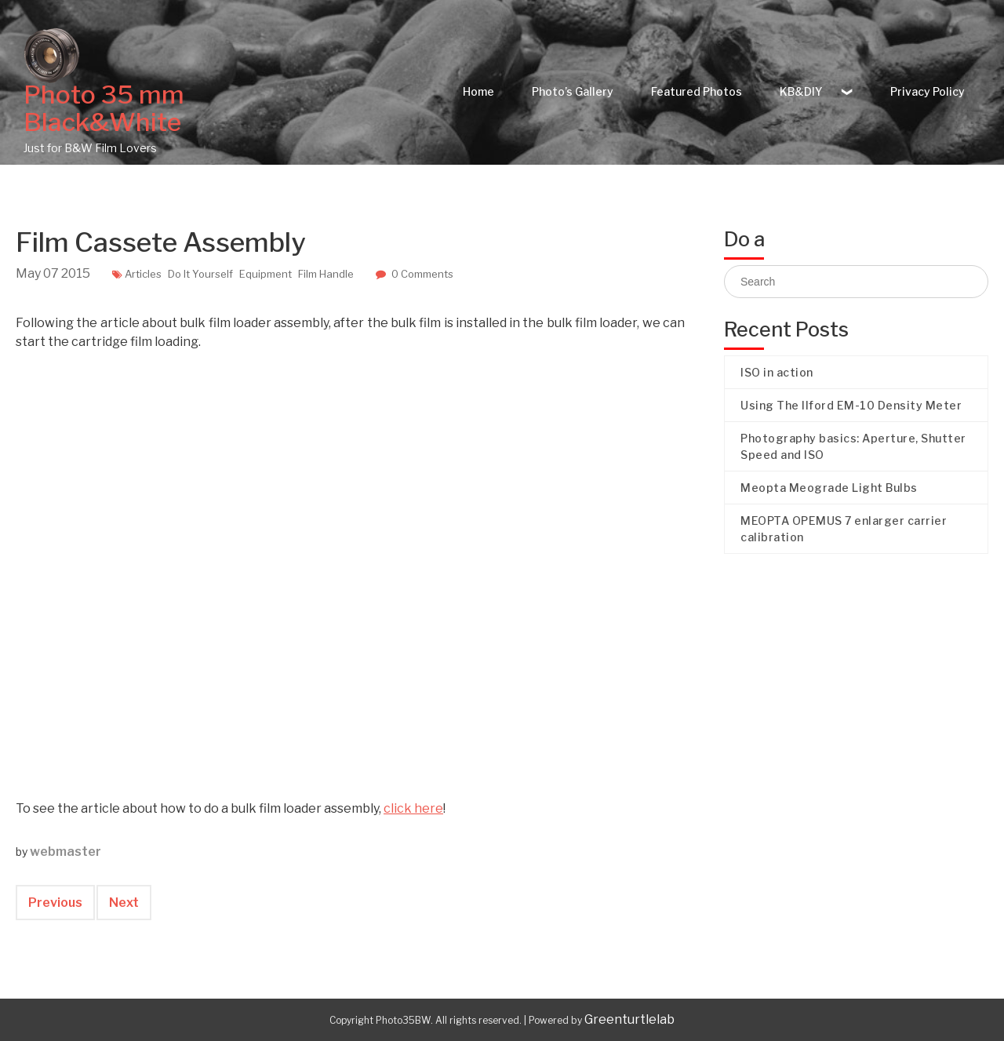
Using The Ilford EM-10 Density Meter (851, 405)
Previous (55, 902)
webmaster (65, 851)
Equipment (265, 274)
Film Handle (326, 274)
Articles (143, 274)
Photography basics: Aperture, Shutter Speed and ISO (853, 446)
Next (124, 902)
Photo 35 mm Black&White (104, 108)
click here (413, 808)
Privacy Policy (927, 91)
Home (478, 91)
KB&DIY (801, 91)
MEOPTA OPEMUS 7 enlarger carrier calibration (843, 529)
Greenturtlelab (629, 1019)
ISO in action (776, 372)
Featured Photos (696, 91)
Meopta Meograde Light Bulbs (829, 487)
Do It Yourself (200, 274)
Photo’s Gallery (572, 91)
